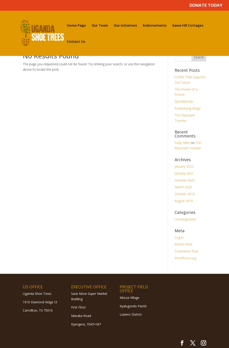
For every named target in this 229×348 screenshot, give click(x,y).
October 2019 (185, 194)
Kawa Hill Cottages (188, 25)
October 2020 (185, 180)
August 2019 (184, 201)
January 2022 (184, 166)
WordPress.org (185, 258)
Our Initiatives (125, 25)
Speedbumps (184, 101)
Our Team (100, 25)
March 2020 (183, 187)
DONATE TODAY (205, 5)
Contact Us (76, 42)
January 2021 (184, 173)
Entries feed (183, 244)
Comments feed (186, 251)
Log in (179, 237)
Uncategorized (185, 219)
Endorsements (155, 25)
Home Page (76, 25)
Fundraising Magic (188, 108)
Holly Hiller (182, 143)
